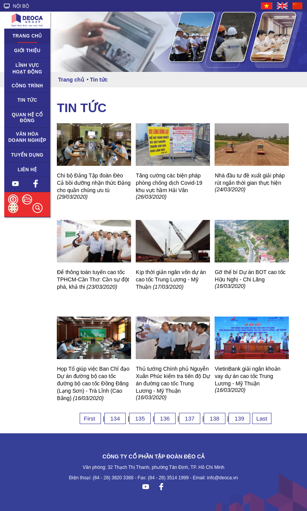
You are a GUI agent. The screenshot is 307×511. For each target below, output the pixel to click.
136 (165, 418)
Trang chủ (27, 36)
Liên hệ (27, 169)
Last (261, 418)
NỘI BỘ (16, 6)
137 (189, 418)
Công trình (27, 86)
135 (139, 418)
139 (239, 418)
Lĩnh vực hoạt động (27, 69)
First (90, 418)
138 (214, 418)
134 (115, 418)
